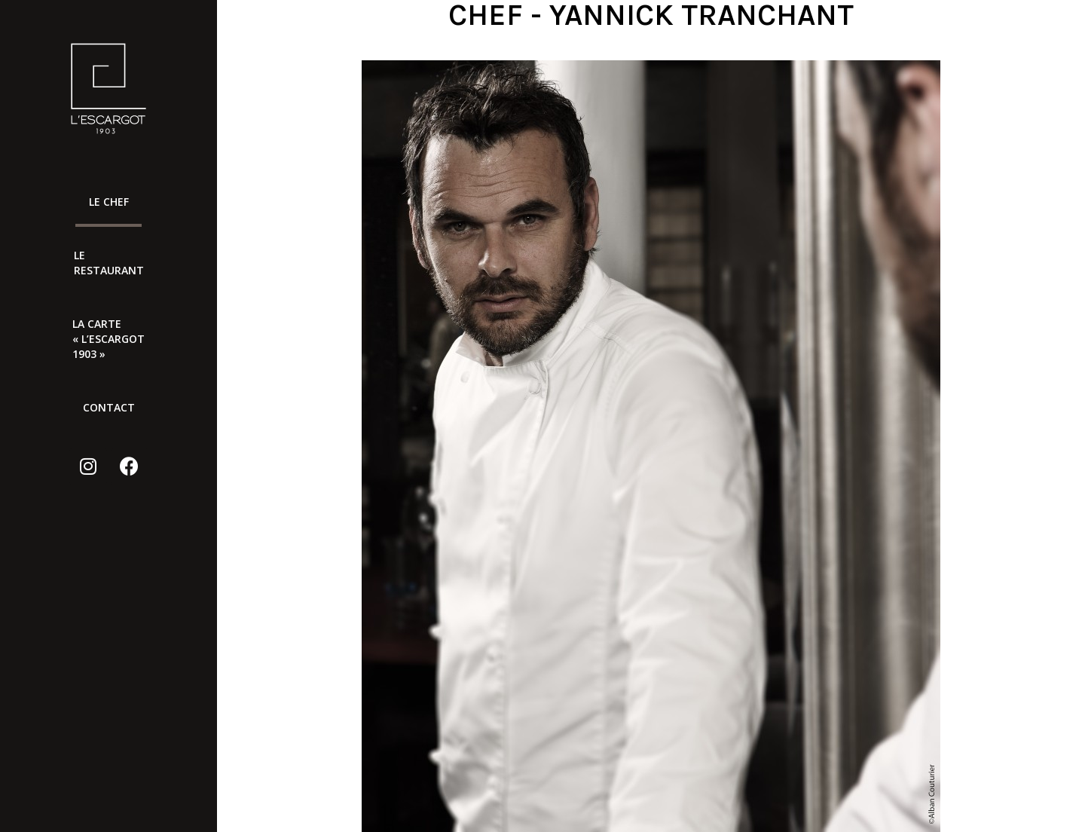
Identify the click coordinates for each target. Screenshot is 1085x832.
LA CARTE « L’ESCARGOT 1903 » (108, 339)
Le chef (109, 201)
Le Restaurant (108, 262)
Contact (109, 407)
